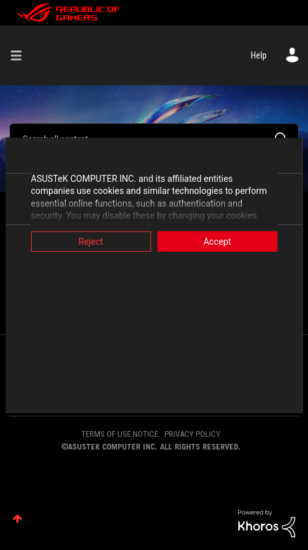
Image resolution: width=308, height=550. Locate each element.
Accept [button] (220, 241)
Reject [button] (88, 241)
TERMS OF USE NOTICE (119, 434)
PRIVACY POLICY (192, 434)
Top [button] (17, 518)
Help (259, 55)
